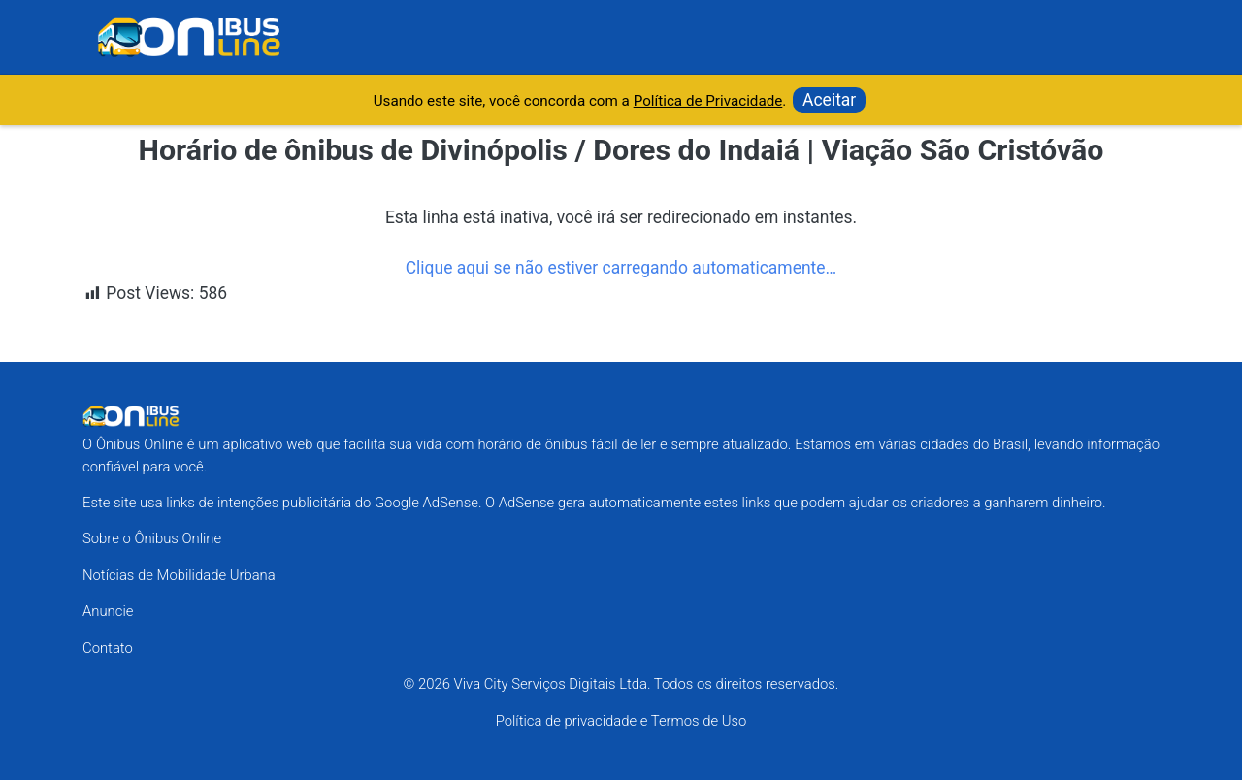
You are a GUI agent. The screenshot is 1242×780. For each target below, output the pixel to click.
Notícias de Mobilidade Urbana (179, 575)
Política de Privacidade (708, 101)
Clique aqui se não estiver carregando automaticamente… (621, 267)
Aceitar (829, 100)
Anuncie (107, 611)
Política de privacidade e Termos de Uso (621, 721)
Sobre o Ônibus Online (151, 538)
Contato (107, 648)
